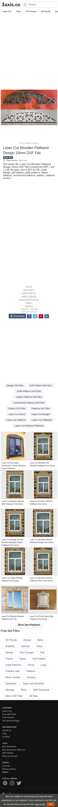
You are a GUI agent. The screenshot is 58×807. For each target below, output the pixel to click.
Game (22, 658)
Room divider (13, 677)
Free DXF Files (9, 714)
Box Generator (9, 746)
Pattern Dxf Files (16, 408)
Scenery (31, 677)
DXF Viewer (7, 753)
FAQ (4, 733)
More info (23, 160)
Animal (27, 640)
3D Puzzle (45, 11)
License (6, 766)
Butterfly (10, 646)
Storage (10, 689)
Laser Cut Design (40, 414)
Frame (9, 658)
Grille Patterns (29, 293)
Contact (6, 737)
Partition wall (13, 671)
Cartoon (25, 646)
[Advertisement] (29, 44)
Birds (40, 640)
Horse (31, 665)
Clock (40, 646)
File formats (31, 11)
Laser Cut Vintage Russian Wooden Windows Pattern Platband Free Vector (13, 542)
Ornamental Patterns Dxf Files (29, 402)
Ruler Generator (10, 756)
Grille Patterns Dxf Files (29, 391)
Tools (18, 11)
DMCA (5, 772)
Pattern (28, 303)
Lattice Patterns (28, 296)
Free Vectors (8, 717)
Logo (43, 665)
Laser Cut (6, 11)
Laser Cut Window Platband (29, 425)
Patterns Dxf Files (41, 408)
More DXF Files (14, 696)
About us (6, 730)
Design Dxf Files (14, 385)
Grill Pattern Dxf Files (41, 385)
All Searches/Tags (10, 721)
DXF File (8, 157)
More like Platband (29, 625)
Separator (11, 683)
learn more (40, 804)
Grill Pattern (28, 290)
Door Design (27, 652)
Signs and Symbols (33, 683)
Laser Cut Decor (17, 414)
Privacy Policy (9, 769)
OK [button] (50, 804)
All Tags (33, 696)
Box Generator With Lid (13, 750)
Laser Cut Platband (42, 420)
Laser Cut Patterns (16, 420)
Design (28, 286)
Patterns (29, 306)
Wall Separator (41, 689)
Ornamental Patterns (29, 299)
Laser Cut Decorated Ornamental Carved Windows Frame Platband (14, 466)
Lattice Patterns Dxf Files (29, 397)
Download (17, 315)
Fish (42, 652)
